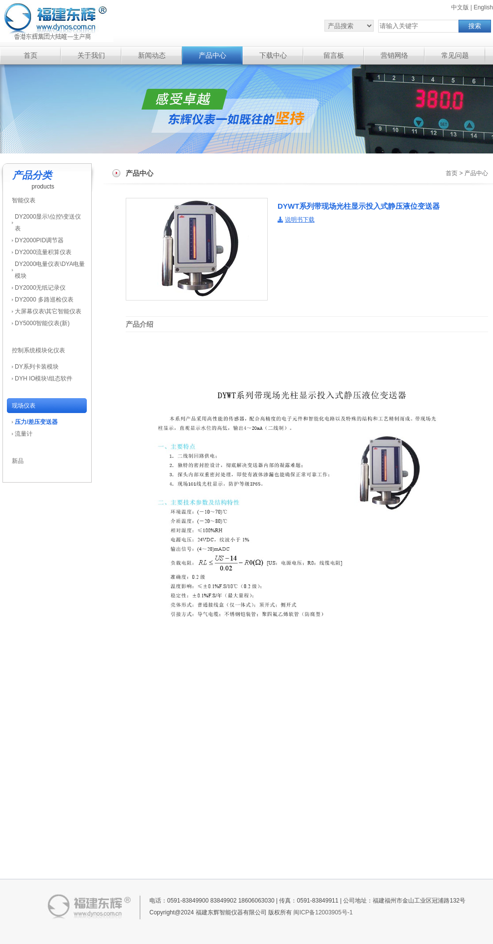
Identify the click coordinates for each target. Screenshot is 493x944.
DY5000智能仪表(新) (42, 323)
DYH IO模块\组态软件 (43, 378)
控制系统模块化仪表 (38, 350)
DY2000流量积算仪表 (43, 252)
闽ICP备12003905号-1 (322, 912)
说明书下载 (300, 219)
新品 (18, 460)
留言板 (333, 55)
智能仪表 (23, 200)
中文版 (460, 7)
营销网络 (394, 55)
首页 (30, 55)
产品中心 (212, 55)
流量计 (24, 433)
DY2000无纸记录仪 (40, 287)
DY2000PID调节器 (39, 240)
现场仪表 (23, 405)
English (483, 7)
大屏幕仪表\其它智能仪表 (48, 311)
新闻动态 (152, 55)
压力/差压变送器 (36, 421)
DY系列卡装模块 (37, 366)
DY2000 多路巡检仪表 (44, 299)
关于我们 (91, 55)
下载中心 (273, 55)
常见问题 (455, 55)
